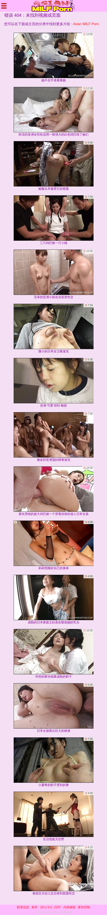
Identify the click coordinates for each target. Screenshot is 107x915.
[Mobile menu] (3, 5)
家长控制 (84, 907)
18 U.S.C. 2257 (50, 907)
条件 (34, 907)
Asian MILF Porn (86, 24)
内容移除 (69, 907)
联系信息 (23, 907)
